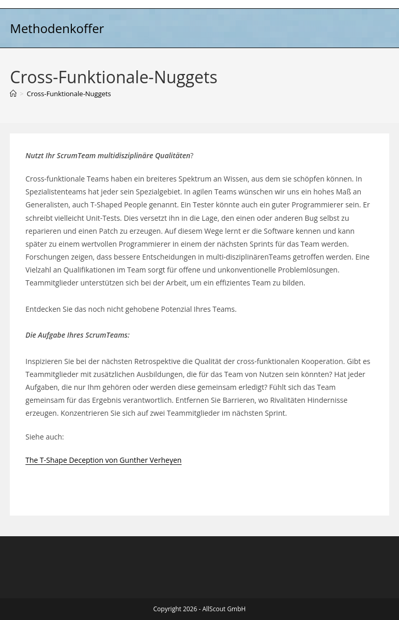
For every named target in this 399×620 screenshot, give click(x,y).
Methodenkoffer (57, 28)
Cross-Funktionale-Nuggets (69, 93)
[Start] (13, 93)
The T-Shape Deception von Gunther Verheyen (103, 460)
